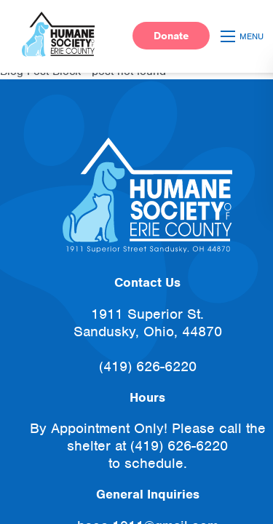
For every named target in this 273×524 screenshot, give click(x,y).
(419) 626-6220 (148, 366)
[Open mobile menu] (244, 36)
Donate (171, 35)
